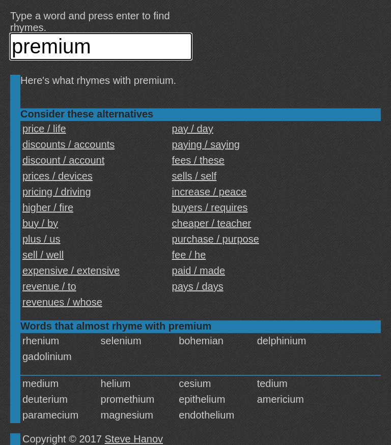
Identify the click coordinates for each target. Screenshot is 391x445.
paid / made (199, 270)
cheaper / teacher (212, 223)
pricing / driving (56, 191)
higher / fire (47, 207)
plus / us (41, 239)
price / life (44, 128)
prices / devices (57, 176)
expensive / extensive (71, 270)
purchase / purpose (215, 239)
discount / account (63, 160)
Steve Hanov (134, 438)
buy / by (40, 223)
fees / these (198, 160)
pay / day (192, 128)
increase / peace (209, 191)
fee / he (189, 254)
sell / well (43, 254)
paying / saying (206, 144)
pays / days (198, 286)
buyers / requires (210, 207)
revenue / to (49, 286)
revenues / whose (62, 302)
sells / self (194, 176)
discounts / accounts (68, 144)
